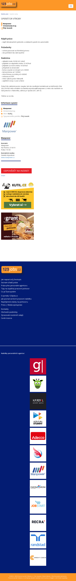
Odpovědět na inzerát (16, 170)
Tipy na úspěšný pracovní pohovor (15, 288)
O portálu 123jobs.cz (9, 296)
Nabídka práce (4, 14)
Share (3, 176)
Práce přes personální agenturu (14, 285)
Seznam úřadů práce (9, 282)
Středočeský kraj (9, 26)
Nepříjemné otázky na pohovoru (14, 302)
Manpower (7, 24)
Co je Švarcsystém (8, 291)
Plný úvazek (7, 28)
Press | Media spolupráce (11, 305)
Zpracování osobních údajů (12, 315)
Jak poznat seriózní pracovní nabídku (16, 299)
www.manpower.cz (8, 157)
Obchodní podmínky (9, 312)
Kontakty (5, 309)
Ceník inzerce (6, 318)
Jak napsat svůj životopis (11, 279)
